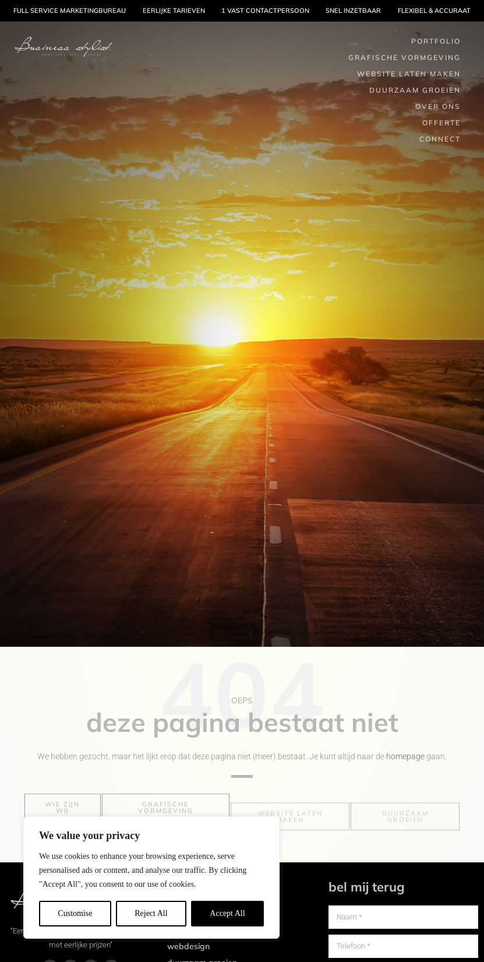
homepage (405, 756)
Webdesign (188, 946)
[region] (151, 877)
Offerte (441, 122)
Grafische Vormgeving (404, 57)
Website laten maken (409, 73)
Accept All (227, 913)
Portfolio (436, 41)
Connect (440, 139)
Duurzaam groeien (415, 90)
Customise (75, 913)
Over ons (438, 106)
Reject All (151, 913)
